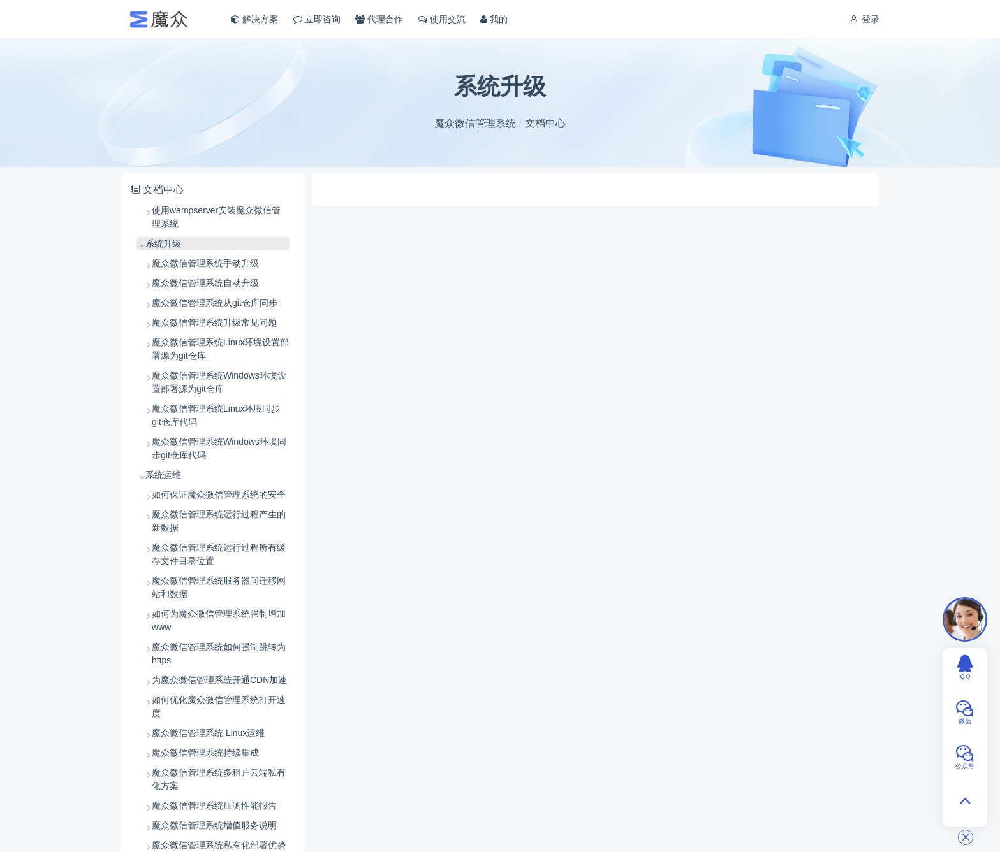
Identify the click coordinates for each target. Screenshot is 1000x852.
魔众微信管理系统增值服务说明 (214, 825)
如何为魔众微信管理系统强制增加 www (219, 620)
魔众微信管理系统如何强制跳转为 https (219, 653)
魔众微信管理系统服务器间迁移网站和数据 (219, 587)
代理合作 (379, 19)
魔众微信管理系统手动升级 (205, 263)
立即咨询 (317, 19)
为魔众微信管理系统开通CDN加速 (219, 680)
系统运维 (163, 475)
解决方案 (254, 19)
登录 (864, 19)
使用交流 (442, 19)
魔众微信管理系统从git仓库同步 (214, 303)
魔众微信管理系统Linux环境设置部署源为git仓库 (220, 349)
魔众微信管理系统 (475, 123)
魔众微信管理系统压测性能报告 (214, 805)
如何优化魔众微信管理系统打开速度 (219, 706)
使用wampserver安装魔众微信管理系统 (216, 217)
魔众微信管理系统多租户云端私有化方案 (219, 779)
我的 (494, 19)
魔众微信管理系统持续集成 (205, 752)
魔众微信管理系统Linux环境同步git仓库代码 (216, 415)
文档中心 (545, 123)
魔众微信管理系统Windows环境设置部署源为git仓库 (219, 382)
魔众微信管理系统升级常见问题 (214, 322)
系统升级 (163, 243)
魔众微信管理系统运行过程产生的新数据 (219, 521)
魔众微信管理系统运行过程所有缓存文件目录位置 (219, 554)
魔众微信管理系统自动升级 (205, 283)
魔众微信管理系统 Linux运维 (208, 733)
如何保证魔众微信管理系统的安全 (219, 494)
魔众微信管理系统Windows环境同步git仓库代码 (219, 448)
